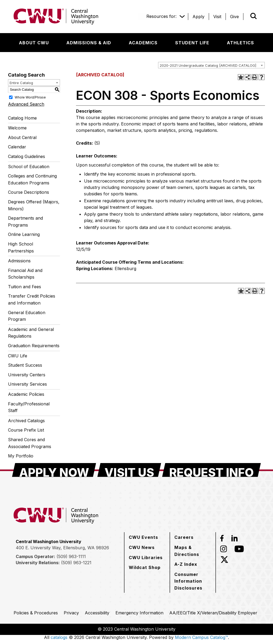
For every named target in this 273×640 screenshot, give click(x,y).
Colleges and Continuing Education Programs (32, 179)
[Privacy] (71, 612)
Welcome (17, 128)
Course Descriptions (28, 192)
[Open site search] (253, 16)
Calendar (17, 146)
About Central (22, 137)
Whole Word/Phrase (30, 97)
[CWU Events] (143, 537)
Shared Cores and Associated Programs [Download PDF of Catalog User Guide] (29, 443)
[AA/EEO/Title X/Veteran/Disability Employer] (213, 612)
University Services (27, 384)
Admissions (19, 260)
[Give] (234, 16)
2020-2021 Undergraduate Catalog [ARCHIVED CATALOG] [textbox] (208, 65)
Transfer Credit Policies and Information (31, 299)
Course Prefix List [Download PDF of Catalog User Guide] (26, 430)
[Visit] (217, 16)
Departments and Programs (25, 221)
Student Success (25, 365)
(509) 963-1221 (76, 562)
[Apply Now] (54, 470)
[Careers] (184, 537)
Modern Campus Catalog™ (201, 637)
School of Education (28, 166)
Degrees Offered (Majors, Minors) (33, 205)
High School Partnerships (21, 247)
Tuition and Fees (24, 286)
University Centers (26, 374)
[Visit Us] (129, 470)
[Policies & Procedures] (35, 612)
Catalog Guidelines (26, 156)
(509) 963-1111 (71, 556)
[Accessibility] (97, 612)
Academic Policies (26, 394)
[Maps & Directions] (192, 551)
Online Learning (24, 234)
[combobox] (211, 65)
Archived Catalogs (26, 420)
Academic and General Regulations (31, 333)
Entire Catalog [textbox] (21, 83)
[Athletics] (240, 42)
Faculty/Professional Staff (29, 407)
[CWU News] (142, 547)
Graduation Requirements (33, 345)
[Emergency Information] (139, 612)
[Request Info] (211, 470)
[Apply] (198, 16)
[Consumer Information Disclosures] (192, 581)
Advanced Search (26, 104)
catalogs (59, 637)
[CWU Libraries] (146, 557)
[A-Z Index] (185, 564)
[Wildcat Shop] (144, 567)
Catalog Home (22, 118)
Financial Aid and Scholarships (25, 274)
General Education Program (26, 316)
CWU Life (17, 355)
